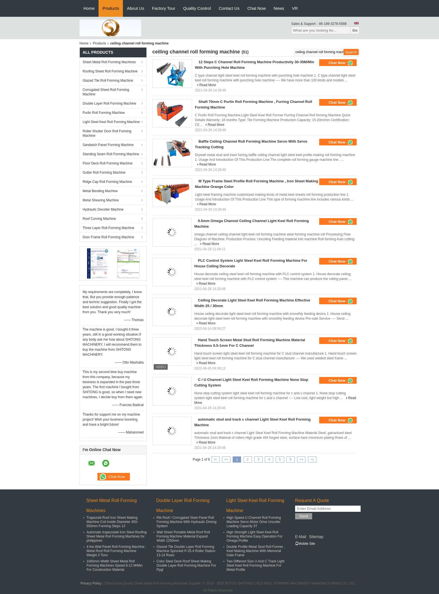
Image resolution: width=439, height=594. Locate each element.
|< (215, 459)
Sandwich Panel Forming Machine (108, 145)
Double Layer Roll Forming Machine (109, 103)
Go (355, 30)
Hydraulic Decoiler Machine (103, 209)
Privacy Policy (91, 583)
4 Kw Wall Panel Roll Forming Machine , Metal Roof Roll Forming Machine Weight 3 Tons (116, 551)
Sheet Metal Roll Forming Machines (109, 62)
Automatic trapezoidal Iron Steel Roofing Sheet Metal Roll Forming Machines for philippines (117, 536)
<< (226, 459)
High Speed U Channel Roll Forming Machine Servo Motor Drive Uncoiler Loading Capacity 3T (253, 522)
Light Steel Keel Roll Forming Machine (111, 122)
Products (110, 8)
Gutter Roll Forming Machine (104, 173)
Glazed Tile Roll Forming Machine (108, 80)
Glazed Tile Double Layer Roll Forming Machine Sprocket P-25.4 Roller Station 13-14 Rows (186, 551)
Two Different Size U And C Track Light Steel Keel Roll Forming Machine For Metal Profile (255, 565)
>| (312, 459)
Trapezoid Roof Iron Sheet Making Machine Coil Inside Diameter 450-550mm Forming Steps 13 (112, 522)
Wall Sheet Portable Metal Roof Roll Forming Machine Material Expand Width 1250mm (183, 536)
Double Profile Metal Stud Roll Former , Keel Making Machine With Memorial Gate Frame (255, 551)
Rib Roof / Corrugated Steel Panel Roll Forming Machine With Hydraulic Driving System (186, 522)
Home (89, 8)
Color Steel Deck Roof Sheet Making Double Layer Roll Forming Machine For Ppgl (186, 565)
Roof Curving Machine (99, 219)
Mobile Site (305, 544)
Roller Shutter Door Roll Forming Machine (107, 133)
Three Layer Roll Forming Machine (108, 228)
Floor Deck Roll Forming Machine (107, 163)
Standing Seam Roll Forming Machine (111, 154)
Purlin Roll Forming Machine (104, 113)
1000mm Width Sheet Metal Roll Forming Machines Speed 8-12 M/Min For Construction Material (115, 565)
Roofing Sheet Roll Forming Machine (110, 71)
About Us (135, 8)
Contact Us (229, 8)
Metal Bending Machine (100, 191)
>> (301, 459)
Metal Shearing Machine (101, 200)
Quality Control (197, 8)
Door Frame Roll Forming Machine (108, 237)
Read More (207, 85)
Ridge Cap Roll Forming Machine (107, 182)
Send (303, 516)
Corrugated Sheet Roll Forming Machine (106, 92)
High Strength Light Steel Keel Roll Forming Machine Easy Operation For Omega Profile (254, 536)
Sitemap (316, 536)
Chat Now (256, 8)
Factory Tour (163, 8)
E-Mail (300, 536)
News (279, 8)
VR (295, 8)
